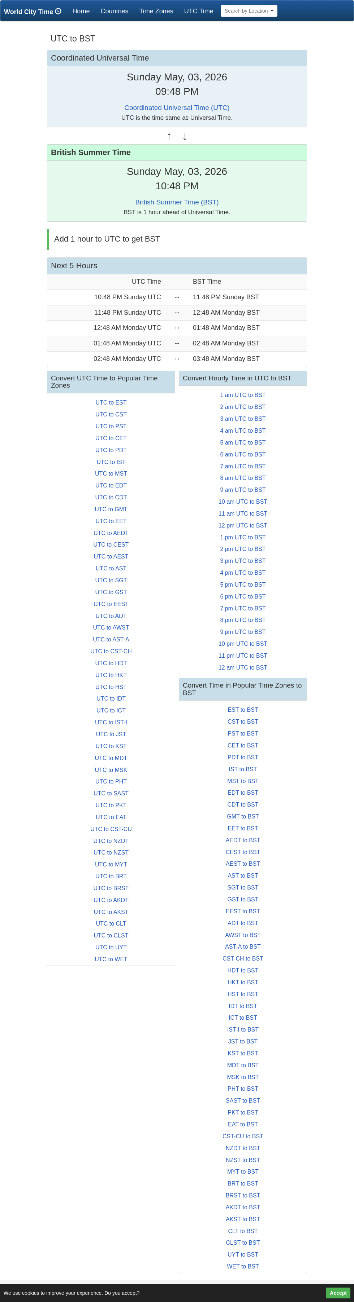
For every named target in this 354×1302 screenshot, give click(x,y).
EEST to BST (243, 911)
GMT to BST (243, 816)
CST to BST (243, 722)
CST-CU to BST (243, 1136)
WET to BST (243, 1266)
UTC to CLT (111, 924)
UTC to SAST (111, 793)
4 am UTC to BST (243, 431)
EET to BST (243, 828)
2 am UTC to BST (243, 407)
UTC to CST (111, 414)
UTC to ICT (111, 710)
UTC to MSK (111, 770)
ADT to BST (243, 923)
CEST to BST (243, 852)
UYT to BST (243, 1255)
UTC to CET (111, 438)
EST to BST (243, 710)
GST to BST (243, 899)
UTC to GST (111, 592)
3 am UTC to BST (243, 419)
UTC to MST (111, 474)
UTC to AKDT (111, 900)
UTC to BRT (111, 876)
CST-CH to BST (243, 958)
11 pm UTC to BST (243, 656)
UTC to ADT (110, 616)
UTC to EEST (111, 604)
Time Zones (156, 11)
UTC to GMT (111, 509)
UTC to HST (111, 687)
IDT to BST (243, 1006)
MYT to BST (243, 1172)
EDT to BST (243, 793)
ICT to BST (243, 1018)
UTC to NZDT (111, 841)
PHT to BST (243, 1089)
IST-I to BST (243, 1030)
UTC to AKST (111, 912)
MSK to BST (243, 1077)
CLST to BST (243, 1243)
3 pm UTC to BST (243, 561)
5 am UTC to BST (243, 443)
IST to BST (243, 769)
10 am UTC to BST (243, 502)
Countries (114, 11)
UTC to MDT (111, 758)
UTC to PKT (110, 805)
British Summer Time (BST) (177, 202)
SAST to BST (243, 1101)
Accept (338, 1293)
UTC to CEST (111, 545)
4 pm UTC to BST (243, 573)
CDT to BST (243, 805)
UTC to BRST (111, 888)
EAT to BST (243, 1124)
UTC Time (198, 11)
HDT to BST (243, 970)
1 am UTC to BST (243, 395)
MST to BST (243, 781)
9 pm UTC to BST (243, 632)
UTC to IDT (111, 699)
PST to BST (243, 734)
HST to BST (243, 994)
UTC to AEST (111, 556)
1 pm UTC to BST (243, 537)
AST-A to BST (243, 947)
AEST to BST (243, 864)
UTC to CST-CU (111, 829)
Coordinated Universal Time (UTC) (176, 107)
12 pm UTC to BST (243, 525)
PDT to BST (243, 757)
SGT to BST (243, 887)
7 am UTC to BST (243, 466)
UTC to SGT (111, 580)
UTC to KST (110, 746)
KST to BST (243, 1053)
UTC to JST (111, 734)
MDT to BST (243, 1065)
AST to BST (243, 876)
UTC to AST (111, 568)
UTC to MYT (111, 864)
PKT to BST (243, 1112)
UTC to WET (111, 959)
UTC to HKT (111, 675)
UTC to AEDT (111, 533)
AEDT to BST (243, 840)
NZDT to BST (243, 1148)
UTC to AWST (111, 627)
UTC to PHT (111, 781)
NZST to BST (243, 1160)
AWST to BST (243, 935)
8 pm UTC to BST (243, 620)
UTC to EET (110, 521)
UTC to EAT (111, 817)
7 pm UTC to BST (243, 608)
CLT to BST (243, 1231)
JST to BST (243, 1041)
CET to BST (243, 745)
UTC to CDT (111, 497)
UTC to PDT (111, 450)
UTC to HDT (111, 663)
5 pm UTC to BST (243, 585)
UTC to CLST (111, 935)
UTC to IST (110, 462)
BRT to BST (243, 1183)
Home (83, 11)
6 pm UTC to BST (243, 596)
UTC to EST (110, 403)
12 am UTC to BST (243, 668)
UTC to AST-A (111, 639)
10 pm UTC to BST (243, 644)
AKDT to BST (243, 1207)
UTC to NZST (111, 852)
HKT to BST (243, 982)
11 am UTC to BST (243, 514)
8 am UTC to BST (243, 478)
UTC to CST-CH (111, 651)
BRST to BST (243, 1195)
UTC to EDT (111, 485)
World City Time (34, 12)
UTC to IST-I (111, 722)
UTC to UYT (111, 947)
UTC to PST (110, 426)
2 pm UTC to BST (243, 549)
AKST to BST (243, 1219)
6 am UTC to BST (243, 454)
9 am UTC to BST (243, 490)
